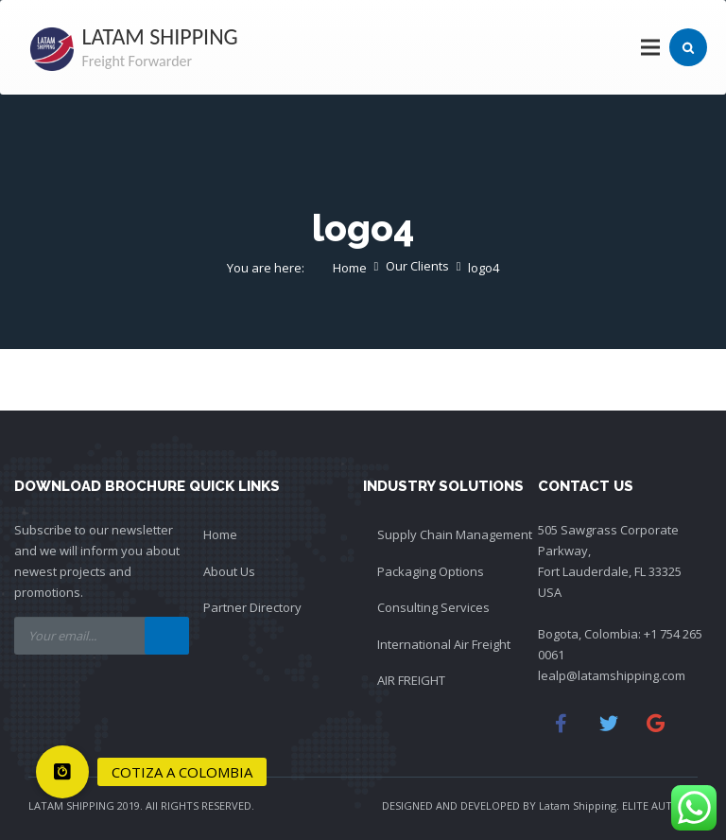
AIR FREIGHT (411, 680)
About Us (229, 571)
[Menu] (650, 47)
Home (220, 534)
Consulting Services (433, 607)
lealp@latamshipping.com (611, 675)
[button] (62, 771)
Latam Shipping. (579, 805)
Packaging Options (430, 571)
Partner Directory (252, 607)
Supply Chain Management (454, 534)
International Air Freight (443, 644)
